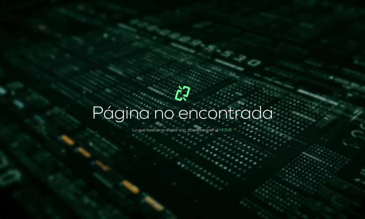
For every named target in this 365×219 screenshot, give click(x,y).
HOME (225, 130)
